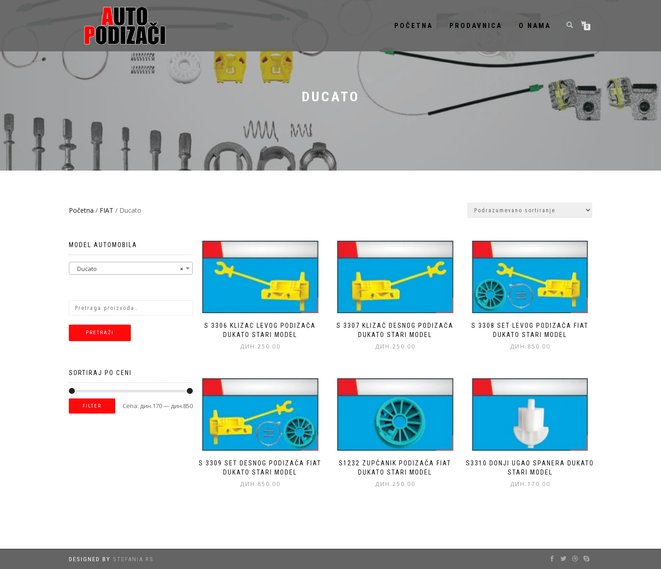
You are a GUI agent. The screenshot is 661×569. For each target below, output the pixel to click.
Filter (92, 406)
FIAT (106, 210)
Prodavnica (475, 26)
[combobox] (131, 268)
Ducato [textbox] (128, 268)
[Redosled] (529, 210)
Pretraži (100, 333)
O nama (535, 26)
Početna (413, 26)
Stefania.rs (133, 559)
